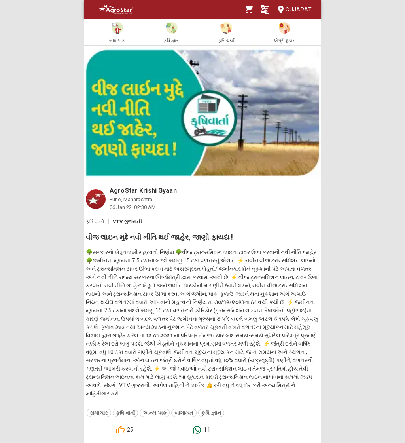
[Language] (265, 9)
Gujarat (292, 9)
